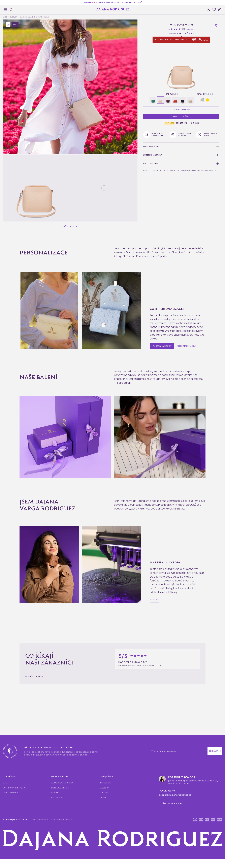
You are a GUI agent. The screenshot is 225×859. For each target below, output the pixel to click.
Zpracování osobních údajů (62, 819)
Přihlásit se (215, 751)
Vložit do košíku (181, 116)
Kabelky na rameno (27, 17)
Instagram (105, 783)
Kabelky (13, 17)
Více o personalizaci (187, 346)
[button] (214, 9)
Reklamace (56, 798)
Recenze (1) (190, 29)
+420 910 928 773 (167, 790)
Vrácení (55, 793)
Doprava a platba (60, 788)
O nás (6, 783)
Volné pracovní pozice (14, 788)
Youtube (103, 793)
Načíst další (70, 226)
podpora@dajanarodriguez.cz (175, 795)
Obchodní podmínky (41, 819)
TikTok (102, 798)
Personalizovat (162, 346)
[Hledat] (11, 9)
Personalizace (181, 109)
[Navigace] (5, 9)
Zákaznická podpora (62, 783)
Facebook (104, 788)
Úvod (5, 17)
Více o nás (154, 600)
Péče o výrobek (10, 793)
